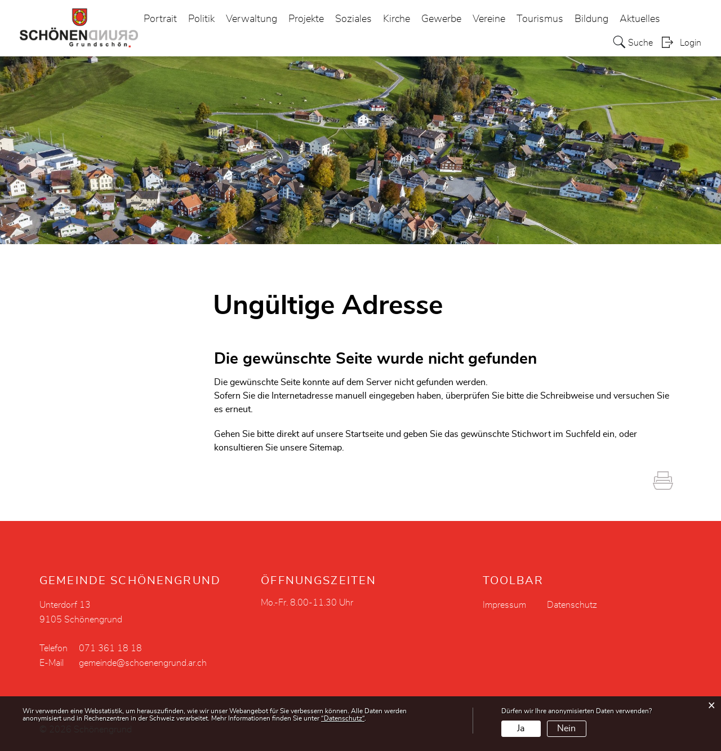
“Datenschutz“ (342, 718)
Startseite (364, 434)
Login (690, 42)
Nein (566, 728)
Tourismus (540, 19)
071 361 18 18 (110, 648)
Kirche (396, 19)
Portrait (160, 19)
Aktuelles (640, 19)
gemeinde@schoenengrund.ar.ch (143, 663)
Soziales (353, 19)
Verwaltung (251, 19)
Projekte (306, 19)
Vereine (489, 19)
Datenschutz (572, 604)
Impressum (504, 604)
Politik (201, 19)
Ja (520, 728)
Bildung (591, 19)
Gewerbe (441, 19)
